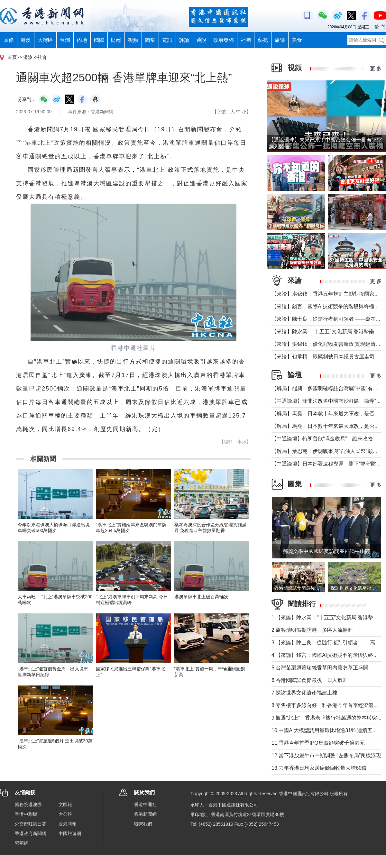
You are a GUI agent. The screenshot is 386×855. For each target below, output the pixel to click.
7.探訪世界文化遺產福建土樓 (304, 692)
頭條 (9, 40)
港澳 (26, 40)
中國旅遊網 (70, 833)
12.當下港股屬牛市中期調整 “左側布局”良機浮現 (326, 755)
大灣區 (45, 40)
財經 (116, 40)
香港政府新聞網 (30, 833)
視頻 (133, 40)
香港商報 (68, 823)
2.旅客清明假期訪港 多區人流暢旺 (312, 630)
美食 (297, 40)
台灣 (65, 40)
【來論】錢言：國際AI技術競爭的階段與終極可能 (327, 306)
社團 (246, 40)
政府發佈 (223, 40)
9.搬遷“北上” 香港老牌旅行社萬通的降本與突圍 (326, 718)
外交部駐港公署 (30, 823)
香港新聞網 (145, 814)
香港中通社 (145, 804)
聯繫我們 (143, 823)
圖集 (150, 40)
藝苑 (263, 40)
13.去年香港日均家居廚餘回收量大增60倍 (319, 768)
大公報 (65, 814)
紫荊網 (21, 843)
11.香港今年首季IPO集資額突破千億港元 (318, 743)
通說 (201, 40)
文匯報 (65, 804)
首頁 (12, 57)
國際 (99, 40)
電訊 (167, 40)
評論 (184, 40)
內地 (82, 40)
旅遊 (280, 40)
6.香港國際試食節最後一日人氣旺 (309, 680)
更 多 (375, 68)
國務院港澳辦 (28, 804)
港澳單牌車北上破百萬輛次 (201, 596)
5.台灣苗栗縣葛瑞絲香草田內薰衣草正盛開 (319, 667)
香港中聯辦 (26, 814)
